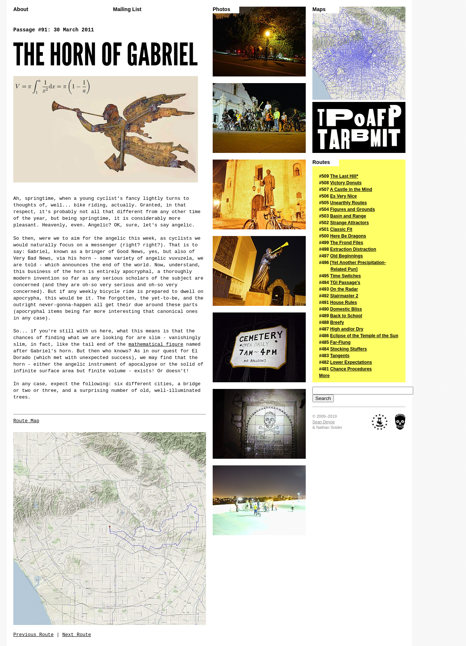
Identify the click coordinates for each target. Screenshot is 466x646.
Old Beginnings (346, 256)
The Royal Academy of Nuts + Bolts (379, 422)
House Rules (343, 302)
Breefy (337, 322)
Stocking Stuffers (348, 349)
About (20, 9)
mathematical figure (156, 344)
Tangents (339, 355)
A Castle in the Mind (351, 189)
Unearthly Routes (348, 202)
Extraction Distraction (353, 249)
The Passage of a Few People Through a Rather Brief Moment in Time (358, 127)
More (324, 375)
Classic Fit (341, 229)
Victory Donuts (346, 182)
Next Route (76, 635)
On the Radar (344, 289)
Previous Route (33, 635)
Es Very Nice (343, 196)
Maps (319, 9)
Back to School (346, 315)
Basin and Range (348, 216)
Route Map (26, 421)
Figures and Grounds (352, 209)
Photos (221, 9)
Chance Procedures (351, 369)
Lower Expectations (351, 362)
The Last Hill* (344, 176)
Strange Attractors (349, 222)
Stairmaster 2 (344, 295)
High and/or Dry (346, 329)
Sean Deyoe (323, 422)
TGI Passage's (345, 282)
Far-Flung (340, 342)
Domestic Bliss (346, 309)
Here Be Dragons (348, 236)
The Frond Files (346, 242)
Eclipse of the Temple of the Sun (364, 335)
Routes (321, 162)
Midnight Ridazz (400, 422)
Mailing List (127, 9)
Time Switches (345, 275)
